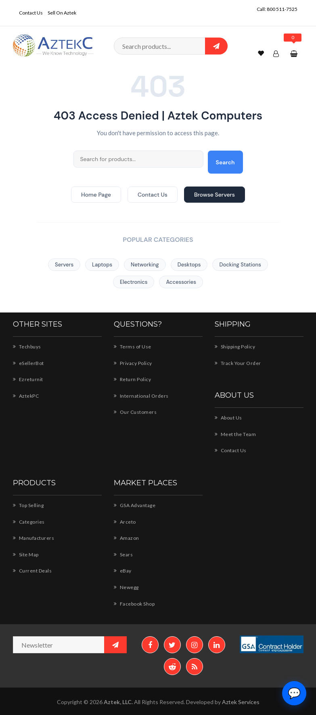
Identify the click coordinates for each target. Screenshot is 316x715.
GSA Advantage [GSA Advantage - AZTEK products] (135, 505)
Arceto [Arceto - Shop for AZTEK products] (125, 522)
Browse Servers (214, 194)
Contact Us (31, 13)
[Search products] (171, 46)
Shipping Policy (235, 347)
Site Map (26, 554)
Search (225, 162)
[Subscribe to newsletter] (115, 644)
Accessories (181, 282)
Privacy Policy (133, 363)
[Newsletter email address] (70, 644)
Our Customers (135, 412)
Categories (29, 522)
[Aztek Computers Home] (53, 44)
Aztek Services (240, 701)
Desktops (189, 264)
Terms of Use (132, 347)
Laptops (102, 264)
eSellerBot (28, 363)
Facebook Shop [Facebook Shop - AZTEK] (134, 604)
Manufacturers (33, 538)
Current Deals (32, 571)
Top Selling (28, 505)
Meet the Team (235, 434)
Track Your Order (238, 363)
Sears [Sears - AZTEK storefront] (123, 554)
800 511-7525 (282, 9)
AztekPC (26, 396)
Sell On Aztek (62, 13)
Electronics (133, 282)
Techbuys (27, 347)
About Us (228, 418)
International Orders (141, 396)
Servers (64, 264)
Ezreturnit (28, 379)
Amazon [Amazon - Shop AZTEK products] (126, 538)
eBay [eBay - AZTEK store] (123, 571)
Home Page (96, 194)
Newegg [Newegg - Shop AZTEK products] (126, 587)
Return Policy (132, 379)
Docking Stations (240, 264)
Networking (145, 264)
